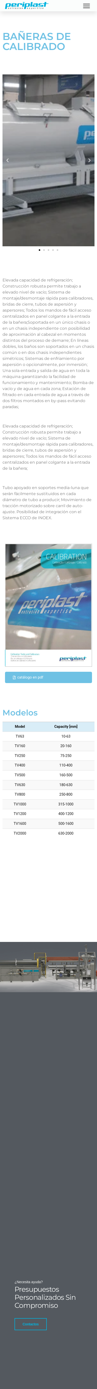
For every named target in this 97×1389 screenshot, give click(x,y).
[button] (86, 5)
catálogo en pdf (27, 677)
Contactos (30, 1324)
